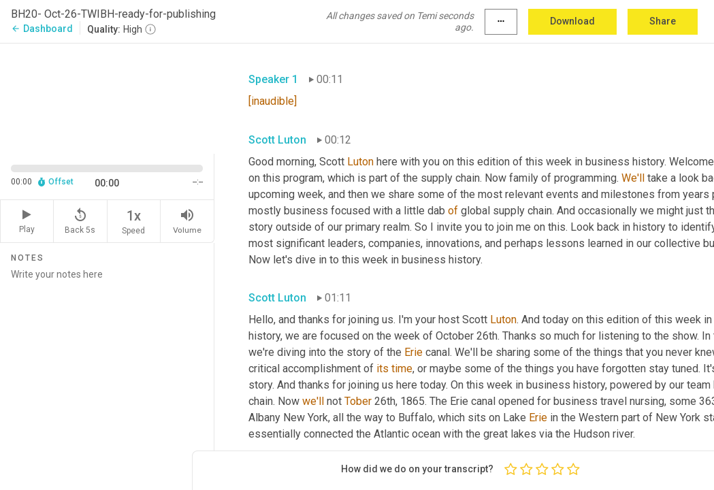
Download (572, 21)
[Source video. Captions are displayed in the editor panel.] (107, 97)
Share (662, 21)
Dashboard (42, 28)
